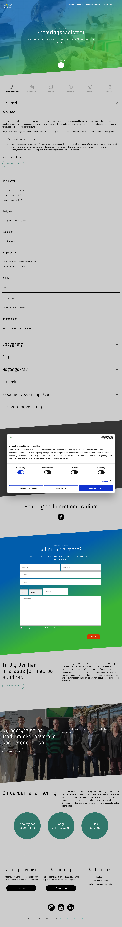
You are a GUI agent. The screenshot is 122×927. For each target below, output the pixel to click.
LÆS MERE (66, 732)
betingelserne (38, 628)
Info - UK (105, 5)
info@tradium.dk (77, 919)
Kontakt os (100, 877)
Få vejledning (61, 888)
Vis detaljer (103, 481)
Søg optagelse (13, 164)
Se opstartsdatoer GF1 (12, 195)
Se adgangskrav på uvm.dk (13, 266)
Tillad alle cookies (95, 488)
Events (71, 5)
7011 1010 (64, 919)
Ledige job (21, 888)
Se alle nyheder (13, 751)
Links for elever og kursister (100, 884)
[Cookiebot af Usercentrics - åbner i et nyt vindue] (102, 437)
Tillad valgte (61, 488)
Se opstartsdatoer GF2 (12, 200)
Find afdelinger (90, 919)
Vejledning (80, 5)
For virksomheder (93, 5)
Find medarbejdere (100, 880)
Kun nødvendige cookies (26, 488)
